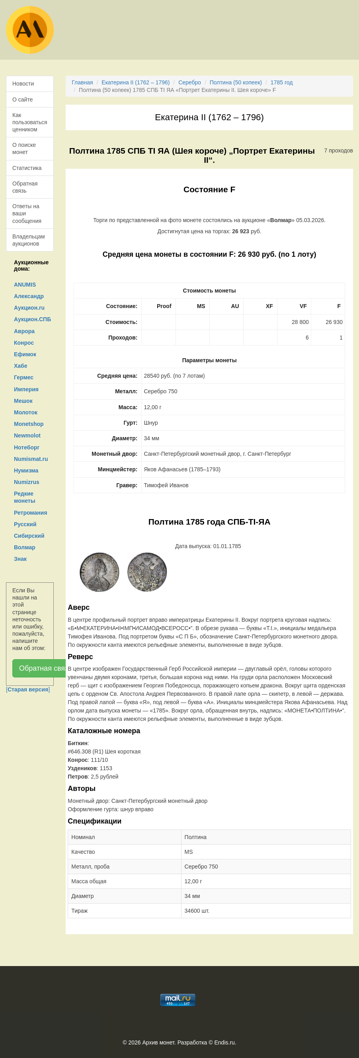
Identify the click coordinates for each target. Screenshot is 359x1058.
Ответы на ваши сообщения (26, 213)
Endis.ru (224, 1042)
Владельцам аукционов (28, 240)
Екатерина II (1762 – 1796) (135, 82)
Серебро (189, 82)
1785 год (282, 82)
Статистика (27, 168)
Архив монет (158, 1042)
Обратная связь (25, 187)
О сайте (22, 99)
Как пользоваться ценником (29, 122)
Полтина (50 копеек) (236, 82)
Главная (82, 82)
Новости (23, 83)
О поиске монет (24, 148)
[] (28, 689)
